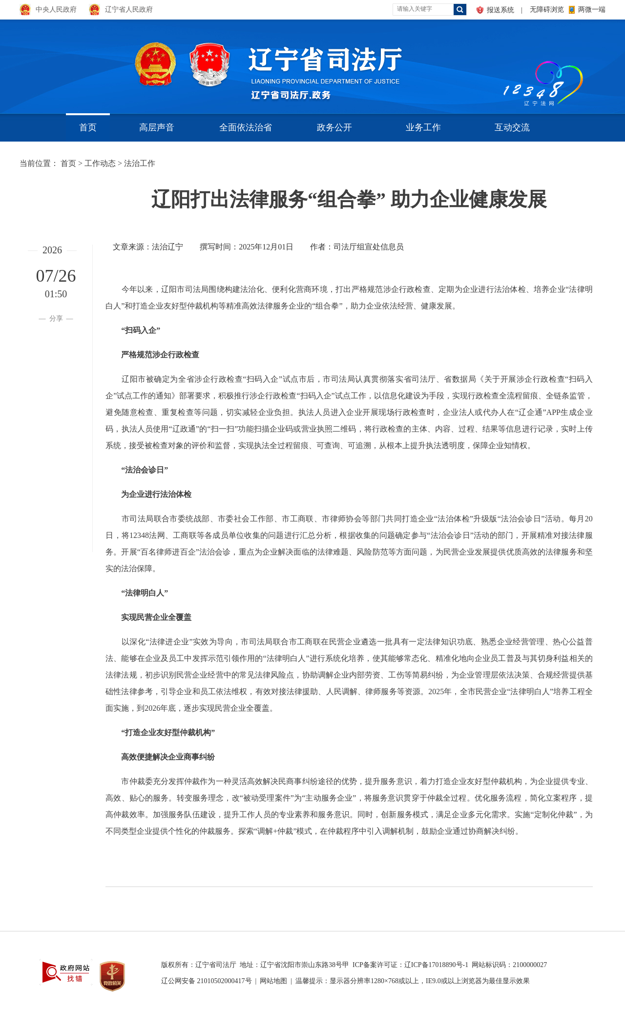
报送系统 (500, 10)
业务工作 (423, 127)
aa (501, 63)
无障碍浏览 (547, 9)
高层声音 (156, 127)
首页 (88, 127)
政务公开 (334, 127)
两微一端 (591, 9)
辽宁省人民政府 (129, 9)
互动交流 (512, 127)
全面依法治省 (245, 127)
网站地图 (273, 981)
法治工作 (139, 163)
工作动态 (100, 163)
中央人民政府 (56, 9)
